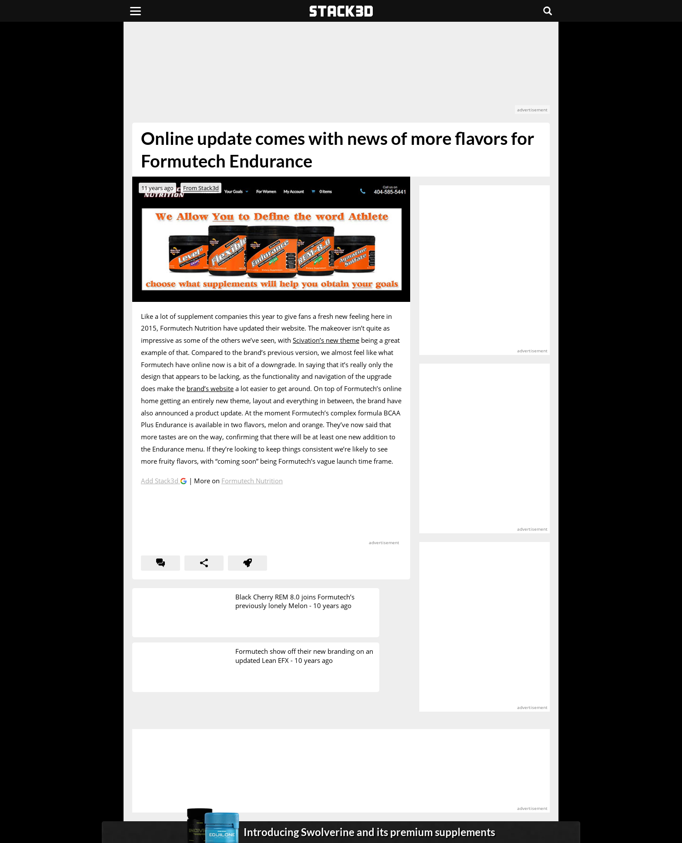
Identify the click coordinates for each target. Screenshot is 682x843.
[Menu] (135, 11)
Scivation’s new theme (326, 340)
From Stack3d (201, 188)
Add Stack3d (160, 480)
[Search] (547, 11)
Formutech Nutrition (252, 480)
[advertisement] (69, 193)
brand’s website (210, 388)
